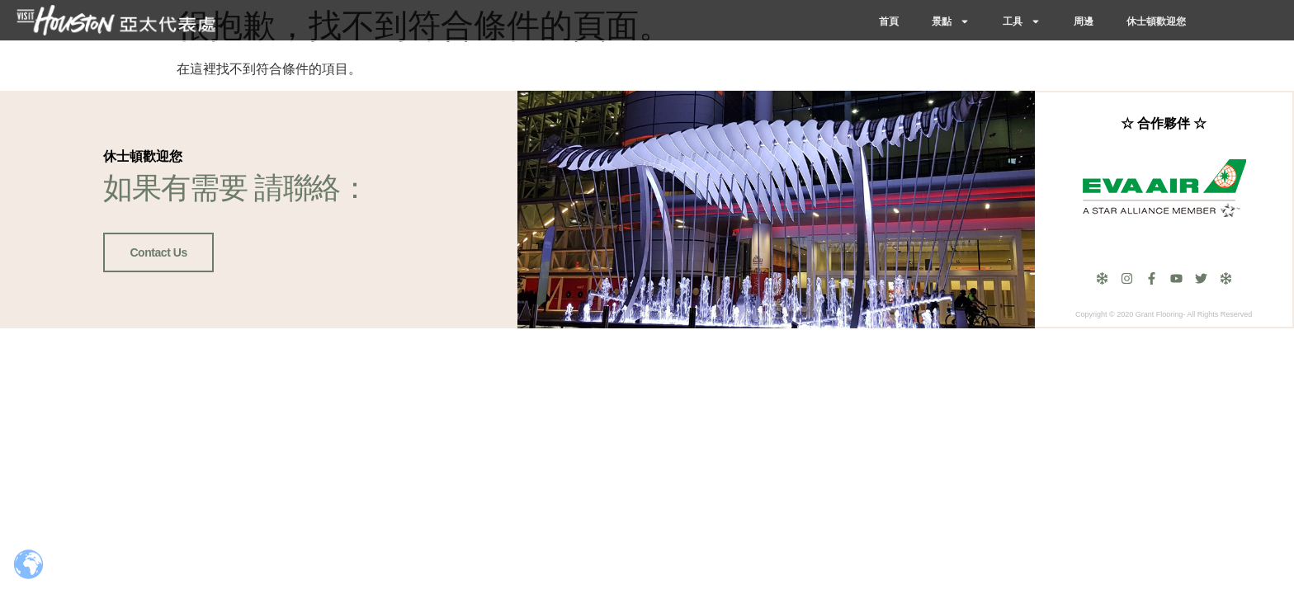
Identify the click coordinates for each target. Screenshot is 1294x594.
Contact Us (158, 252)
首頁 (889, 21)
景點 (951, 21)
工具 (1022, 21)
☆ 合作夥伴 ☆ (1164, 123)
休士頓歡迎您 (1156, 21)
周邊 (1083, 21)
